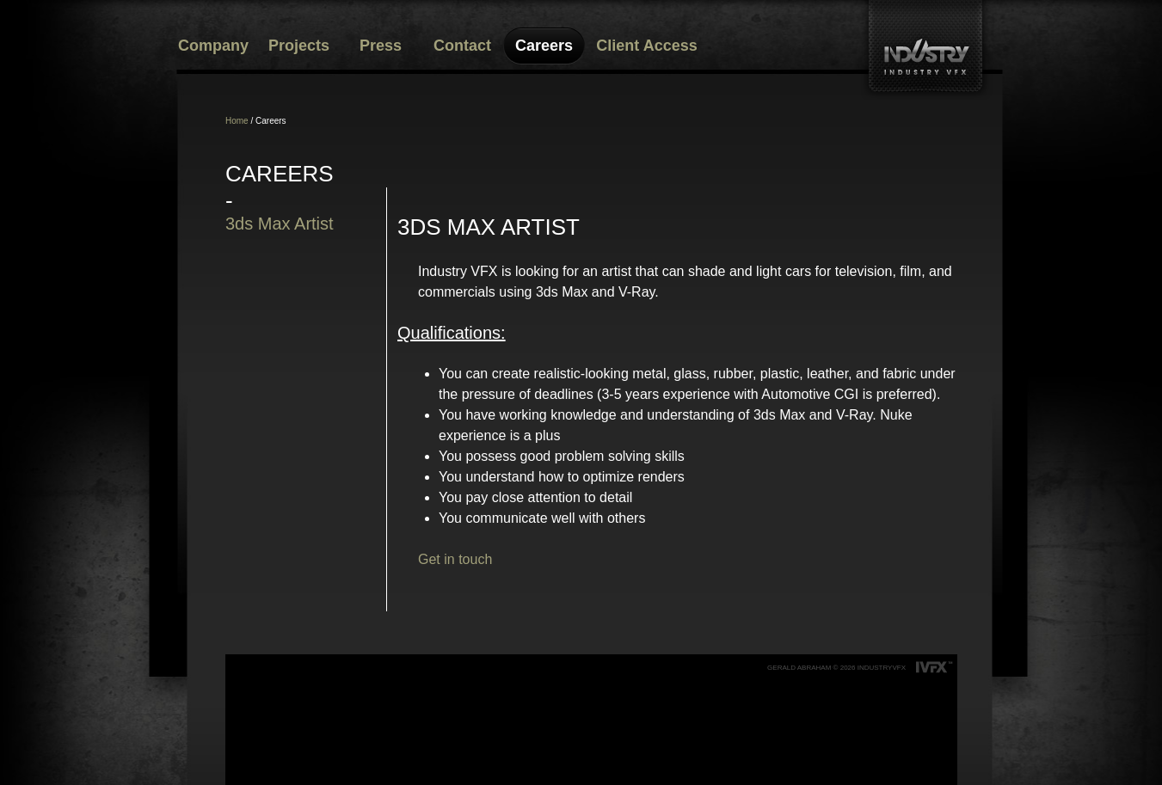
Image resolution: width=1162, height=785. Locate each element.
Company (213, 45)
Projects (298, 45)
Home (237, 121)
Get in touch (455, 559)
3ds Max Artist (279, 223)
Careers (544, 45)
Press (381, 45)
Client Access (646, 45)
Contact (462, 45)
